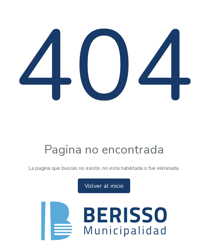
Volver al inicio (104, 186)
